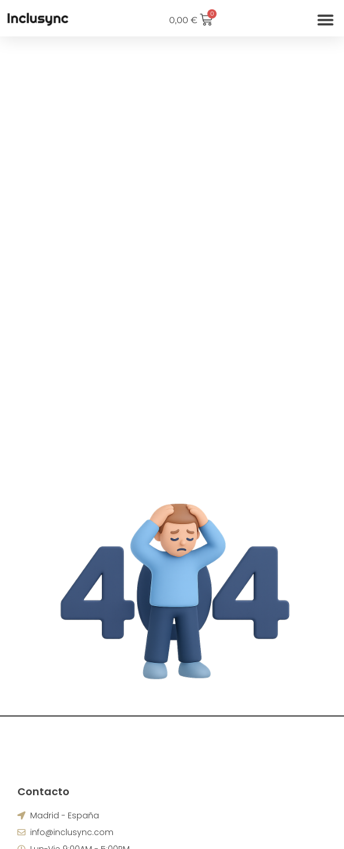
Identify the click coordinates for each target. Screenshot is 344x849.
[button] (325, 20)
